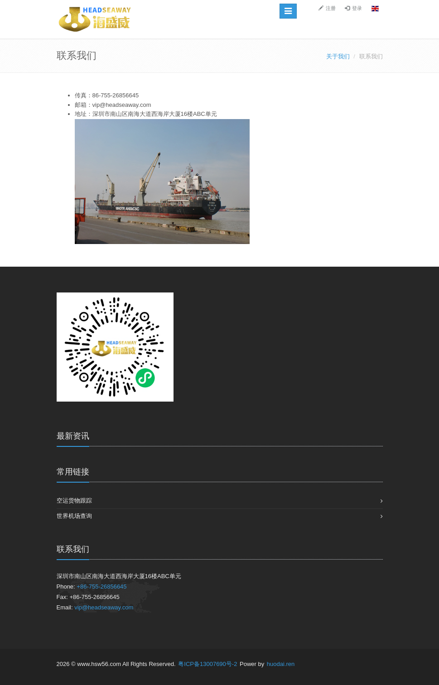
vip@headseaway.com (103, 607)
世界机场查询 (74, 516)
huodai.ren (280, 664)
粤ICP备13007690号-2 (208, 664)
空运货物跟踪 (74, 500)
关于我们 (338, 56)
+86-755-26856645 (101, 586)
